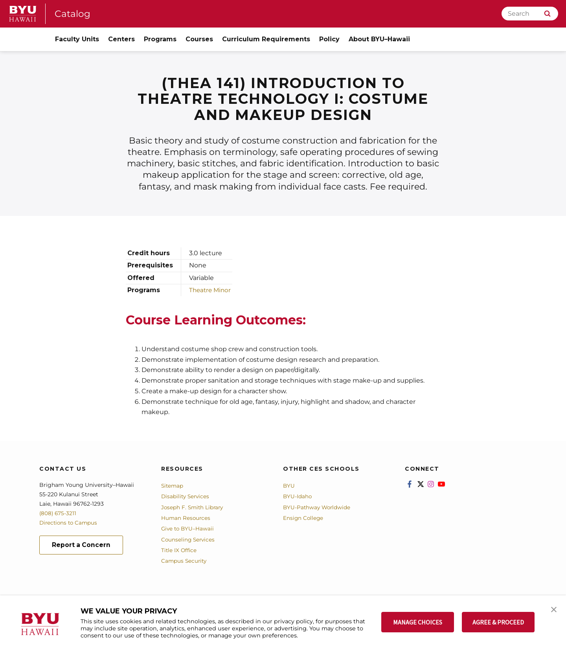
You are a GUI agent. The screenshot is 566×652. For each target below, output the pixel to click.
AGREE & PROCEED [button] (498, 622)
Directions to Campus (69, 522)
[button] (553, 609)
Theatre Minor (211, 290)
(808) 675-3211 (58, 513)
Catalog (73, 13)
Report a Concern (82, 545)
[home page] (23, 14)
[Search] (530, 13)
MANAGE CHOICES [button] (417, 622)
